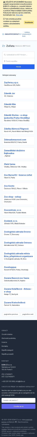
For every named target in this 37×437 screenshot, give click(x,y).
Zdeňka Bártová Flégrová (16, 129)
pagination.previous (11, 314)
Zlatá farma (9, 164)
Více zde (19, 15)
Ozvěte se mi (18, 406)
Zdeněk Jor (9, 93)
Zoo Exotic (9, 186)
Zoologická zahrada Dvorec (17, 232)
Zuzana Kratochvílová (14, 302)
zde (22, 435)
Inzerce (4, 342)
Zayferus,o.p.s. (11, 82)
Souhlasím (29, 22)
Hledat (18, 67)
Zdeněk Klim (10, 104)
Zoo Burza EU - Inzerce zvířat (18, 175)
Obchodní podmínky (9, 338)
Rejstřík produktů (7, 354)
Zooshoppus (10, 267)
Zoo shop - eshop (12, 197)
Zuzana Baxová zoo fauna (16, 278)
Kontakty (5, 346)
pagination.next (27, 314)
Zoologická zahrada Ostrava (18, 242)
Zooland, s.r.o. (11, 221)
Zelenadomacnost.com (15, 139)
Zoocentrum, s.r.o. (12, 210)
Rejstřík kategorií (7, 350)
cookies (4, 429)
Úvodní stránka (7, 334)
